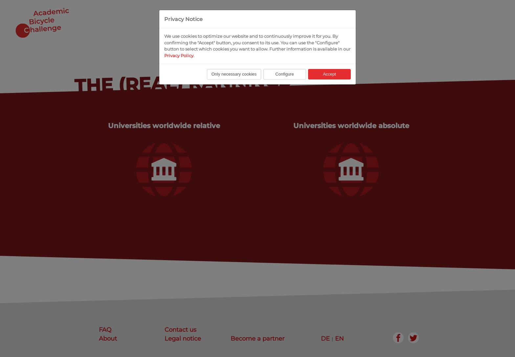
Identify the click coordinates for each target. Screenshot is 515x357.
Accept (329, 74)
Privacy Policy (178, 55)
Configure (284, 74)
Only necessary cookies (234, 74)
